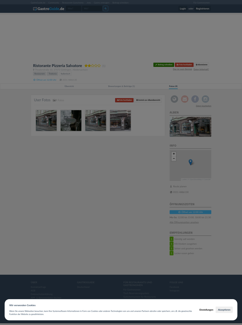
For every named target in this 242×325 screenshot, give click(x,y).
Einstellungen (206, 309)
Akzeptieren (224, 309)
